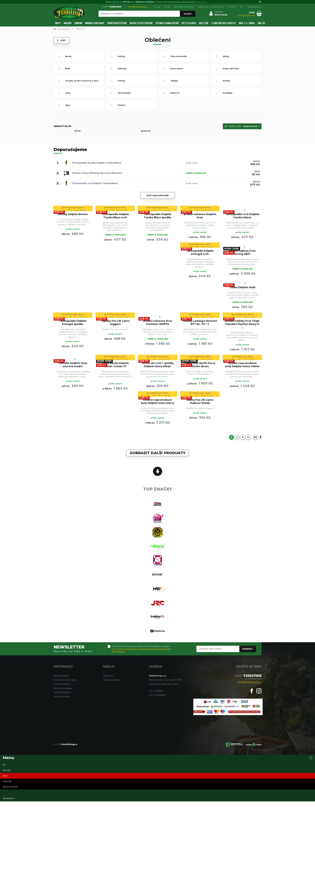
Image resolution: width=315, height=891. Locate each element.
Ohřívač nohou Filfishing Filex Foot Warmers (97, 173)
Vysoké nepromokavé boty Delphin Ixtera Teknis (242, 367)
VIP (241, 7)
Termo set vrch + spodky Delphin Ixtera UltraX (157, 367)
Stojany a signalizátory (167, 23)
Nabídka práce (255, 7)
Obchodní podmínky (184, 7)
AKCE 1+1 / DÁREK (247, 23)
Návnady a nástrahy (94, 23)
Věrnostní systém (62, 699)
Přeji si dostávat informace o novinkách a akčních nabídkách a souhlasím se (141, 655)
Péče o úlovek (189, 23)
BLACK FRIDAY (10, 793)
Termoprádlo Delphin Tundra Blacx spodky (158, 215)
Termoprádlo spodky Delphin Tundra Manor (97, 162)
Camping (78, 23)
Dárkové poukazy (111, 686)
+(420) (111, 6)
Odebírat (247, 655)
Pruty (58, 23)
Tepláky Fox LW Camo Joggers (115, 324)
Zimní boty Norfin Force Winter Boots (199, 367)
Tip (4, 771)
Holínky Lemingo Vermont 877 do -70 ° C (200, 324)
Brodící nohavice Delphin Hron (199, 215)
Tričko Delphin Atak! (242, 288)
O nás (167, 7)
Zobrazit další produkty (157, 456)
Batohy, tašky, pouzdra (141, 23)
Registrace (108, 682)
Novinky (7, 777)
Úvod (157, 7)
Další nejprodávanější (157, 195)
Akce (5, 782)
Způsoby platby (61, 682)
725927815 (248, 682)
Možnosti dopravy (62, 690)
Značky (261, 23)
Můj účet (218, 12)
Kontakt (232, 7)
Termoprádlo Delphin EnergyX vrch (200, 253)
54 (255, 440)
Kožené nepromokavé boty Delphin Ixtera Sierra (157, 404)
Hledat (188, 14)
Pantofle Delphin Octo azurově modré (72, 367)
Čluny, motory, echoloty (223, 23)
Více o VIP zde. (201, 2)
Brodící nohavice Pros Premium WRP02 (157, 324)
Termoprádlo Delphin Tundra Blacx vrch (115, 215)
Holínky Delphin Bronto (72, 214)
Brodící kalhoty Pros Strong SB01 (242, 253)
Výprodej (7, 788)
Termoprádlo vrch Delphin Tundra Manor (95, 183)
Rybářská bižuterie (117, 23)
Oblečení (203, 23)
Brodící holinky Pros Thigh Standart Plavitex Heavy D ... (242, 325)
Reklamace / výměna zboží (211, 7)
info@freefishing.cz (138, 7)
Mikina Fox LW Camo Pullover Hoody (200, 404)
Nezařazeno (9, 805)
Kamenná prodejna (63, 695)
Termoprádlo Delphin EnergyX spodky (73, 324)
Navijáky (68, 23)
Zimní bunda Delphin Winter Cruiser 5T (115, 367)
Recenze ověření (62, 703)
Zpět (61, 40)
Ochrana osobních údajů (65, 686)
